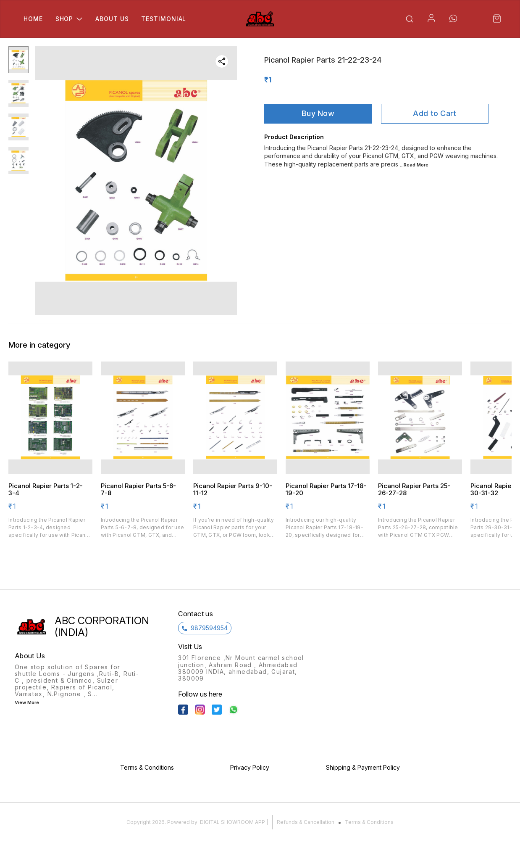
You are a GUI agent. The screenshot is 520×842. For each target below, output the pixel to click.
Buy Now (318, 113)
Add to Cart (434, 113)
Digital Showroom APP (232, 822)
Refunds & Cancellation (305, 822)
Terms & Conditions (369, 822)
